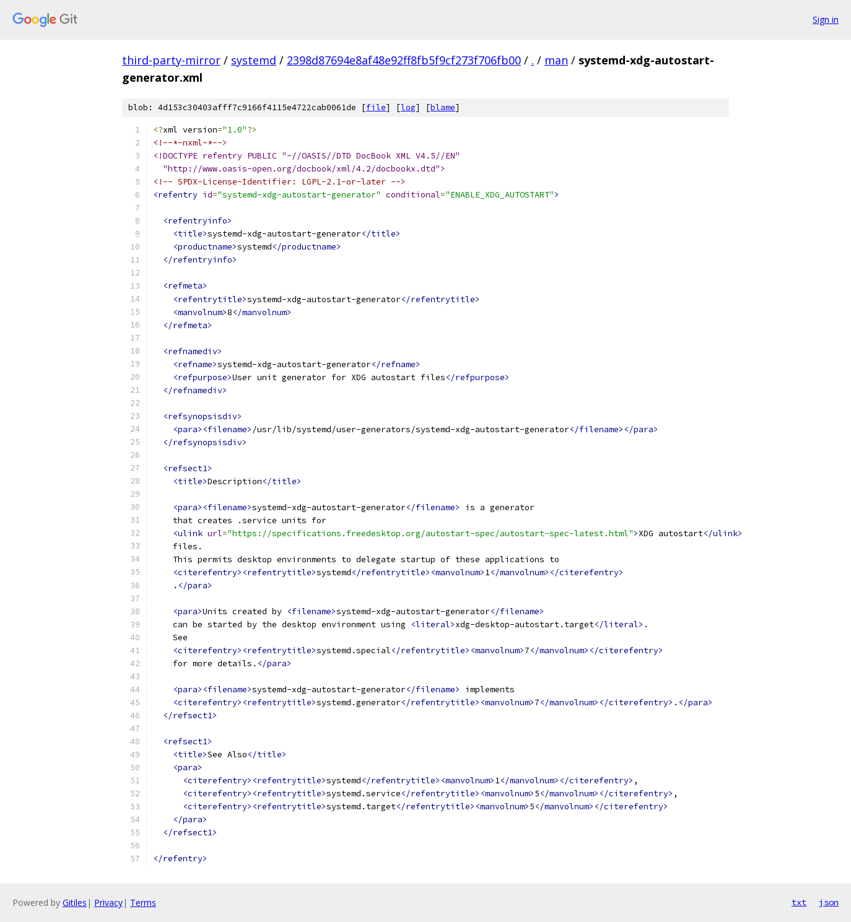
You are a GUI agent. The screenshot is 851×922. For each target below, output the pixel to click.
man (556, 60)
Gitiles (75, 902)
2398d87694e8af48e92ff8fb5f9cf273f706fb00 (404, 60)
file (376, 107)
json (829, 902)
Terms (143, 902)
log (408, 107)
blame (442, 107)
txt (799, 902)
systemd (253, 60)
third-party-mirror (171, 60)
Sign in (826, 19)
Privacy (108, 902)
